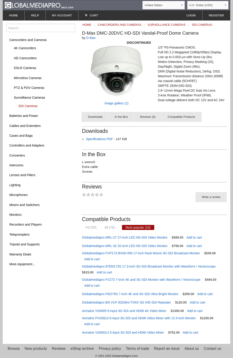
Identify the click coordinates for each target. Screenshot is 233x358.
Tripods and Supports (24, 244)
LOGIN (191, 15)
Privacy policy (110, 348)
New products (36, 348)
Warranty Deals (20, 254)
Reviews (59, 348)
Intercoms (16, 165)
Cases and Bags (21, 135)
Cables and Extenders (25, 126)
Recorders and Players (25, 224)
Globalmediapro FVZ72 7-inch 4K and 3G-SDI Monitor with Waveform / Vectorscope (141, 279)
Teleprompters (19, 234)
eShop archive (82, 348)
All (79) (109, 227)
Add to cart (194, 237)
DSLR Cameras (25, 68)
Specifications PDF (99, 139)
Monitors (15, 214)
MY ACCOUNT (62, 15)
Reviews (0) (148, 116)
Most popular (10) (138, 227)
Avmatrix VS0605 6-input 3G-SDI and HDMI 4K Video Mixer (124, 311)
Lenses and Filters (22, 175)
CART (91, 15)
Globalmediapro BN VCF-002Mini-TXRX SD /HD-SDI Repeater (126, 302)
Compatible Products (181, 116)
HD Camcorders (25, 58)
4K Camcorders (25, 48)
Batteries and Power (23, 116)
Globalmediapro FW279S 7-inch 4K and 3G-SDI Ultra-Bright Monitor (130, 294)
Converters (17, 155)
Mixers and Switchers (24, 205)
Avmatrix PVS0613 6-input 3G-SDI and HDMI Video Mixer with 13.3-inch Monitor (139, 318)
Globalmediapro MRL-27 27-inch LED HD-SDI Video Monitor (124, 237)
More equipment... (22, 264)
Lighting (14, 185)
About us (192, 348)
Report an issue (167, 348)
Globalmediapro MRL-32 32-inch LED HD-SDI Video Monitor (124, 246)
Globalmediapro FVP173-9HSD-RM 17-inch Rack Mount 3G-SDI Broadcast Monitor (141, 253)
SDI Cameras (28, 106)
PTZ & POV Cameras (29, 88)
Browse (14, 348)
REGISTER (216, 15)
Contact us (212, 348)
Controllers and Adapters (26, 145)
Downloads (95, 116)
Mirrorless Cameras (28, 78)
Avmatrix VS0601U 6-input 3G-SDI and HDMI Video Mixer (123, 332)
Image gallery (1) (116, 103)
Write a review (211, 197)
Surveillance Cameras (29, 97)
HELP (35, 15)
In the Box (121, 116)
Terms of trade (137, 348)
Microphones (18, 195)
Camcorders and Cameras (28, 40)
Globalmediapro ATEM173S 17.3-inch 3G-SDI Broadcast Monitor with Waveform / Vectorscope (148, 266)
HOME (13, 15)
